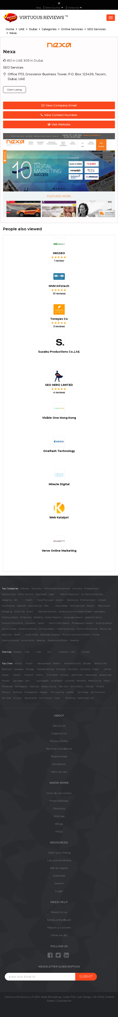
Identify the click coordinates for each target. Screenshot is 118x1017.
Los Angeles (42, 680)
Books (17, 634)
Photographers (91, 588)
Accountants (27, 640)
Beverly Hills (100, 663)
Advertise (59, 875)
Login (59, 891)
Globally (17, 652)
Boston (56, 663)
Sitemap (59, 816)
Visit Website (59, 124)
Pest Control (104, 605)
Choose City (75, 7)
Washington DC (86, 698)
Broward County (72, 663)
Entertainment (87, 600)
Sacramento (31, 698)
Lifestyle (101, 600)
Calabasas (19, 669)
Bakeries (40, 640)
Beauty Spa (105, 628)
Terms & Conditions (59, 748)
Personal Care (9, 594)
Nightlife (21, 605)
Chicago (30, 669)
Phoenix (6, 692)
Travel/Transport (45, 600)
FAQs (59, 831)
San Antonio (45, 698)
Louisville (69, 680)
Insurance (30, 623)
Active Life (19, 611)
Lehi (27, 680)
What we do (59, 935)
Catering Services (65, 628)
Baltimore (7, 669)
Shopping (7, 611)
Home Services (77, 605)
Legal (51, 594)
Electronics (72, 600)
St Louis (17, 698)
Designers (7, 600)
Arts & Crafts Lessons (59, 623)
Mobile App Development (57, 588)
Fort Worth (52, 675)
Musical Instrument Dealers (76, 634)
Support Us (59, 733)
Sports (41, 623)
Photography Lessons (82, 623)
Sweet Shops (31, 634)
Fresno (39, 675)
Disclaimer (59, 764)
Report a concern (59, 927)
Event (30, 611)
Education (37, 588)
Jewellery (74, 640)
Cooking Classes (10, 617)
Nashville (34, 686)
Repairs (90, 605)
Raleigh (43, 692)
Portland (17, 692)
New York (63, 686)
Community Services (87, 628)
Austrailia (63, 652)
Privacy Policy (59, 741)
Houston (64, 675)
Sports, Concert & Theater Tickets (75, 611)
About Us (59, 725)
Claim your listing (59, 852)
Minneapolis (21, 686)
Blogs (59, 824)
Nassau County (49, 686)
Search (59, 883)
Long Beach (57, 680)
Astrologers (99, 611)
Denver (107, 669)
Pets (46, 605)
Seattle (69, 692)
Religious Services (27, 628)
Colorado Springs (45, 669)
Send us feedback (59, 920)
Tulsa (56, 698)
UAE (72, 652)
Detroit (16, 675)
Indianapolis (91, 675)
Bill (15, 600)
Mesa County (94, 680)
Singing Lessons (104, 623)
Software (24, 588)
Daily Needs (61, 605)
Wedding (38, 617)
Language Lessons (73, 617)
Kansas (5, 680)
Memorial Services (47, 611)
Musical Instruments (12, 623)
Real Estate (41, 594)
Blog (38, 7)
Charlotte (60, 669)
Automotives (8, 605)
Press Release (59, 800)
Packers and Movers (58, 640)
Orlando (89, 686)
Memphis (81, 680)
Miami (107, 680)
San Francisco (97, 692)
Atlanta (18, 663)
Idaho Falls (77, 675)
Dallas (95, 669)
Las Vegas (18, 680)
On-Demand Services (92, 594)
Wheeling (70, 698)
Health (29, 600)
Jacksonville (105, 675)
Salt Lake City (57, 692)
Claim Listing (14, 89)
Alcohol (59, 600)
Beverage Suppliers (50, 634)
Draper (5, 675)
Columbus (73, 669)
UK (49, 652)
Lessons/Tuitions (93, 617)
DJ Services (25, 617)
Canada (85, 652)
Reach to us (59, 912)
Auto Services (35, 605)
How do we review (59, 793)
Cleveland (85, 669)
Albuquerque (44, 663)
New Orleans (76, 686)
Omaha (100, 686)
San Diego (83, 692)
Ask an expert (59, 868)
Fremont (29, 675)
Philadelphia (31, 692)
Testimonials (59, 756)
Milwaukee (7, 686)
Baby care (7, 634)
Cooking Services (10, 640)
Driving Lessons (47, 628)
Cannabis (77, 588)
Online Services (25, 594)
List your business (59, 860)
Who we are (59, 771)
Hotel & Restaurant (69, 594)
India (38, 652)
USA (27, 652)
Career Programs (53, 617)
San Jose (6, 698)
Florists (96, 634)
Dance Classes (9, 628)
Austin (29, 663)
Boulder (87, 663)
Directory (59, 808)
